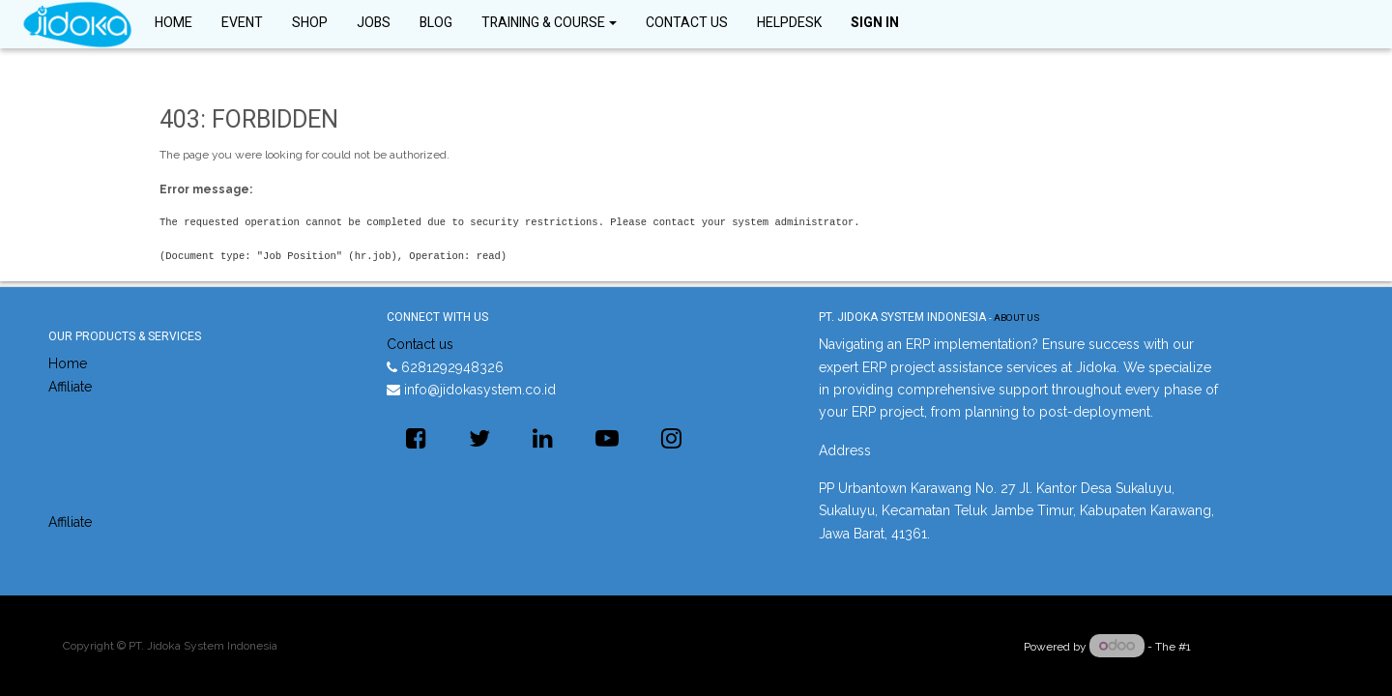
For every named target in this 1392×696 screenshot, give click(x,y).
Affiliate (70, 386)
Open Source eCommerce (1261, 646)
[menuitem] (173, 24)
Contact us (420, 344)
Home (67, 363)
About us (1016, 318)
